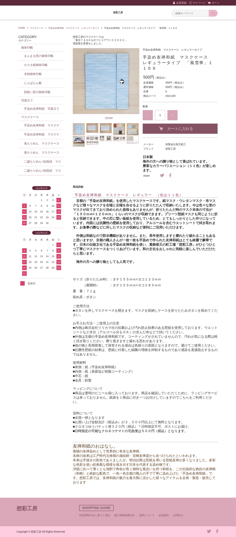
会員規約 (164, 515)
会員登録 (181, 2)
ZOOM (109, 118)
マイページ (198, 2)
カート (215, 2)
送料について (147, 515)
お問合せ (178, 515)
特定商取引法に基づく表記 (94, 515)
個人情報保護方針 (124, 515)
